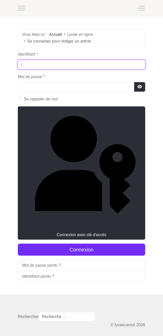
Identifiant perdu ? (38, 276)
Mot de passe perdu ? (41, 265)
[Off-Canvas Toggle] (141, 8)
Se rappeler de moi (41, 99)
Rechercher (28, 316)
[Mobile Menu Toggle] (21, 8)
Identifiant (28, 54)
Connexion (81, 249)
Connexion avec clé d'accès (81, 172)
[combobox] (67, 316)
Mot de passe (31, 77)
